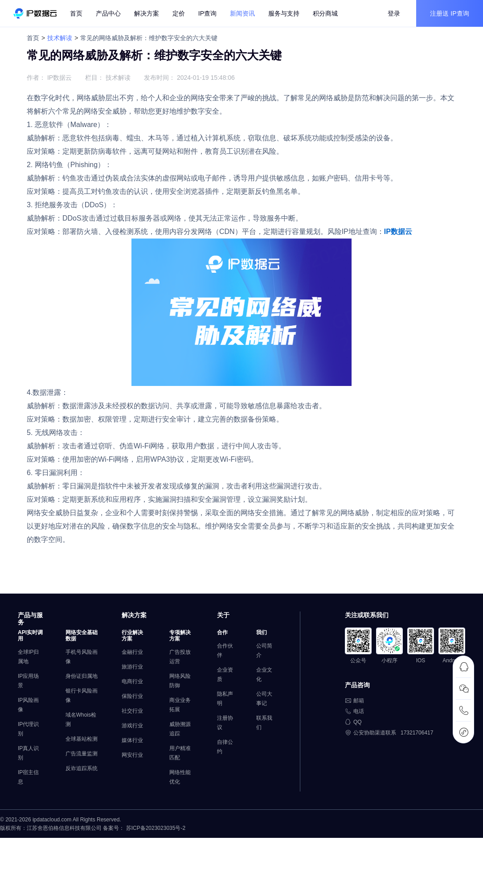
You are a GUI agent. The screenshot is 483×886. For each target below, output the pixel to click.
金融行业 (132, 652)
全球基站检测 (81, 739)
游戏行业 (132, 725)
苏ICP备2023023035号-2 (155, 828)
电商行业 (132, 681)
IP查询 (207, 13)
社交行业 (132, 711)
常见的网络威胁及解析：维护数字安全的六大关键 (148, 37)
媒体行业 (132, 740)
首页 (76, 13)
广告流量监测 (81, 754)
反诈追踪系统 (81, 768)
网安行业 (132, 755)
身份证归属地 (81, 676)
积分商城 (325, 13)
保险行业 (132, 696)
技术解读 (59, 37)
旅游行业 (132, 667)
